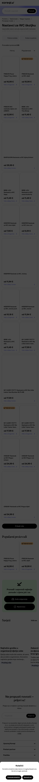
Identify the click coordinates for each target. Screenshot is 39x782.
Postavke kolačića (13, 777)
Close (2, 765)
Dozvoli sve (28, 777)
